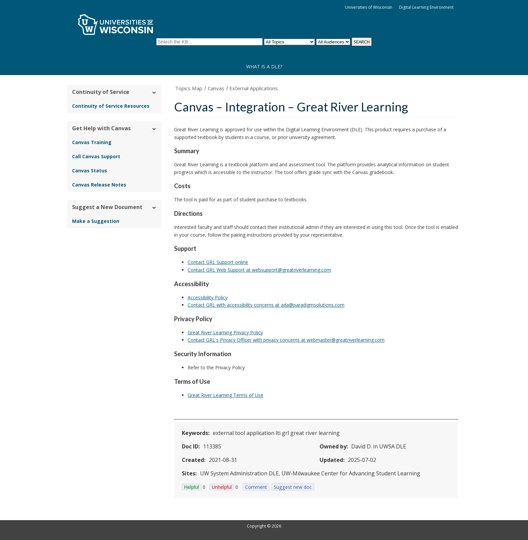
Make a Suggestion (95, 221)
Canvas (216, 88)
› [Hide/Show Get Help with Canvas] (154, 129)
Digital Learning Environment (426, 7)
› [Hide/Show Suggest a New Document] (154, 207)
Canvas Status (89, 170)
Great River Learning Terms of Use (225, 395)
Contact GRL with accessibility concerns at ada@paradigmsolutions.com (266, 305)
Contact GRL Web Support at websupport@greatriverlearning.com (259, 270)
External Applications (253, 88)
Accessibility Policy (208, 297)
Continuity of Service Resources (111, 106)
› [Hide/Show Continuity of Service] (154, 92)
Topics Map (188, 88)
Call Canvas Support (96, 156)
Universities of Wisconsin (368, 7)
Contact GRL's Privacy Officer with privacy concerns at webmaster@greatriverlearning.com (286, 340)
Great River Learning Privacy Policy (225, 332)
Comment (256, 487)
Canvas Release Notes (99, 184)
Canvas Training (91, 142)
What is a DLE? (264, 66)
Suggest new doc (293, 487)
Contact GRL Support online (218, 262)
